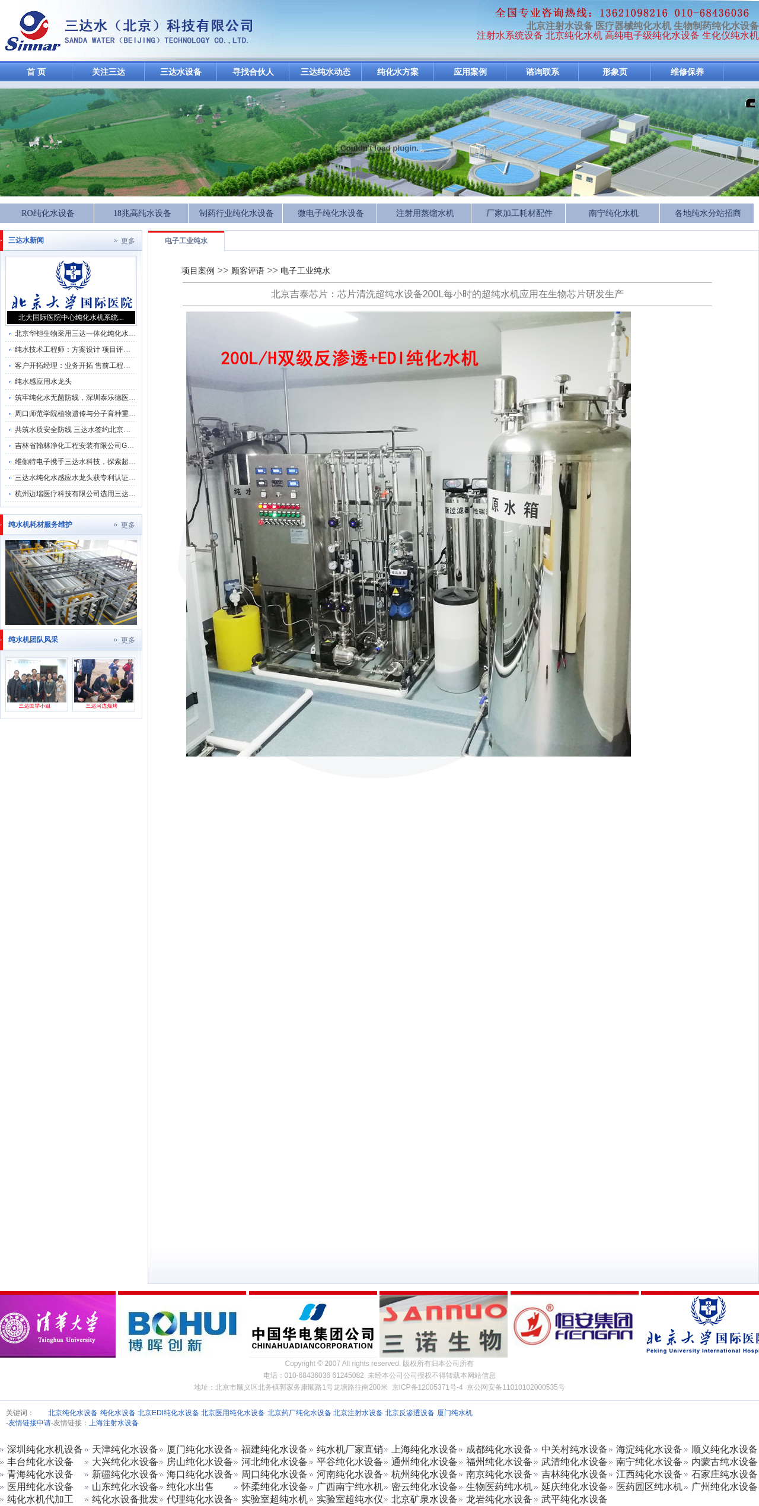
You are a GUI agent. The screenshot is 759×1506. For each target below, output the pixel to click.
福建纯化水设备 (274, 1449)
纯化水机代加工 (40, 1499)
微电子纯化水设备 (331, 213)
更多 (128, 241)
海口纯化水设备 (200, 1474)
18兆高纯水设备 (142, 213)
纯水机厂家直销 (350, 1449)
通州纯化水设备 (424, 1462)
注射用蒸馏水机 (425, 213)
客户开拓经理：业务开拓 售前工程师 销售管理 (88, 365)
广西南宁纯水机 (350, 1487)
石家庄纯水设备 (724, 1474)
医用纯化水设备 (40, 1487)
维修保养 (687, 72)
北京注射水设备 (358, 1413)
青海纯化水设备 (40, 1474)
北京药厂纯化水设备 (299, 1413)
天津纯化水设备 (125, 1449)
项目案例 (198, 270)
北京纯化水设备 (73, 1413)
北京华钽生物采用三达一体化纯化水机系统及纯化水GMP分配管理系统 (126, 333)
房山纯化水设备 (200, 1462)
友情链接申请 (29, 1423)
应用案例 (470, 72)
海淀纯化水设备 (649, 1449)
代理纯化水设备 (200, 1499)
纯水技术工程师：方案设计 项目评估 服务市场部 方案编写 (107, 349)
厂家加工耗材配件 (519, 213)
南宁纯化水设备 (649, 1462)
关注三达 (108, 72)
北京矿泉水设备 (424, 1499)
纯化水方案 (398, 72)
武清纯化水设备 (574, 1462)
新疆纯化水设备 (125, 1474)
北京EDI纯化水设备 (168, 1413)
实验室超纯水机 (274, 1499)
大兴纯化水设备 (125, 1462)
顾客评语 (247, 270)
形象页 (614, 72)
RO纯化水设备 (47, 213)
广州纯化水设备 (724, 1487)
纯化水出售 (190, 1487)
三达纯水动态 (325, 72)
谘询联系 (542, 72)
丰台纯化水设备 (40, 1462)
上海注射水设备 (114, 1423)
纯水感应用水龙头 (43, 381)
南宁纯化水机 (614, 213)
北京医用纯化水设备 (233, 1413)
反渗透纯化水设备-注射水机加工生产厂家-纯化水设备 (32, 31)
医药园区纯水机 (649, 1487)
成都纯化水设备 (499, 1449)
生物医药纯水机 (499, 1487)
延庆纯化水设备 (574, 1487)
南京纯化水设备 (499, 1474)
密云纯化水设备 (424, 1487)
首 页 (36, 72)
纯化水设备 (118, 1413)
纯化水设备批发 (125, 1499)
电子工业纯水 (186, 241)
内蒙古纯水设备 (724, 1462)
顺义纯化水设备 (724, 1449)
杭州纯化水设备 (424, 1474)
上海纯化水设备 (424, 1449)
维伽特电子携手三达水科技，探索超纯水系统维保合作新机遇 (111, 461)
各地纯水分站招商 (708, 213)
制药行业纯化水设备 (236, 213)
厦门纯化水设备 (200, 1449)
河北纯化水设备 (274, 1462)
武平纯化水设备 (574, 1499)
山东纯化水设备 (125, 1487)
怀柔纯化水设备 (274, 1487)
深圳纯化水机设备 (45, 1449)
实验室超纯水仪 (350, 1499)
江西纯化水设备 (649, 1474)
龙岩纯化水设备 (499, 1499)
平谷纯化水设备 (350, 1462)
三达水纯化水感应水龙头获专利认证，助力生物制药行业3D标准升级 (122, 478)
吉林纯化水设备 (574, 1474)
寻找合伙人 (253, 72)
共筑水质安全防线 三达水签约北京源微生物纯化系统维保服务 (112, 429)
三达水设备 (181, 72)
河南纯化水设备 (350, 1474)
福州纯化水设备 (499, 1462)
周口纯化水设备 (274, 1474)
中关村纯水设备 (574, 1449)
